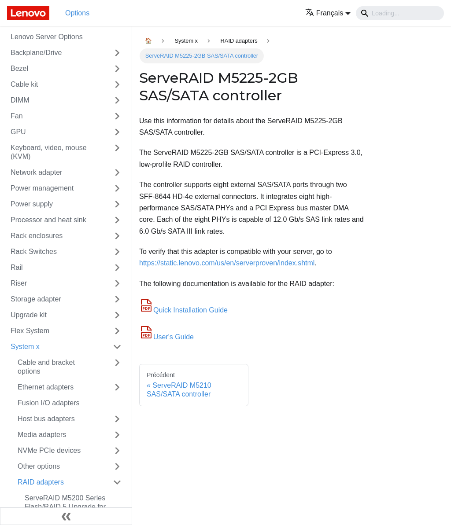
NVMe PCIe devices (49, 450)
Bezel (19, 68)
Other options (39, 466)
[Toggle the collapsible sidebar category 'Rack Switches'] (117, 252)
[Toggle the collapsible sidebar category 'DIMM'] (117, 100)
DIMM (20, 100)
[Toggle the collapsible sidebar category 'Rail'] (117, 268)
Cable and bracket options (46, 367)
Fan (17, 116)
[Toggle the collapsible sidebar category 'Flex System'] (117, 331)
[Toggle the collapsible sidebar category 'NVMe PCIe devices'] (117, 451)
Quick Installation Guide (183, 310)
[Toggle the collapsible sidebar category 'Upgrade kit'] (117, 315)
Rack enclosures (37, 235)
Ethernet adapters (46, 387)
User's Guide (166, 337)
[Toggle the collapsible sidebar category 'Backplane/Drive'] (117, 53)
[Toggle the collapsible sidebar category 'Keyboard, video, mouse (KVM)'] (117, 152)
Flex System (30, 330)
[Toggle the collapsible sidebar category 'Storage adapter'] (117, 299)
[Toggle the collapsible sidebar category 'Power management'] (117, 188)
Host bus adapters (46, 418)
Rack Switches (34, 251)
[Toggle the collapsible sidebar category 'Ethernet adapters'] (117, 387)
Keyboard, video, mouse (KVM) (49, 152)
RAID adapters (41, 482)
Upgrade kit (29, 315)
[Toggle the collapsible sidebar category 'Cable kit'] (117, 84)
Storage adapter (36, 299)
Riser (19, 283)
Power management (42, 188)
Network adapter (36, 172)
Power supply (32, 204)
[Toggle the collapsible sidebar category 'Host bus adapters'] (117, 419)
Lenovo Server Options (47, 36)
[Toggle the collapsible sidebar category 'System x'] (117, 347)
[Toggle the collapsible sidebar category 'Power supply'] (117, 204)
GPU (18, 132)
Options (77, 13)
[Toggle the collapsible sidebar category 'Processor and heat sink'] (117, 220)
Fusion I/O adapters (49, 403)
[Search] (400, 13)
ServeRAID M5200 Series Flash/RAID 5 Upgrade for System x (65, 506)
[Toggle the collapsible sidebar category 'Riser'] (117, 283)
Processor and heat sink (48, 220)
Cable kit (24, 84)
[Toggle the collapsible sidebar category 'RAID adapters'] (117, 482)
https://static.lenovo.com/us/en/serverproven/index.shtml (226, 263)
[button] (328, 13)
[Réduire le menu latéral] (66, 516)
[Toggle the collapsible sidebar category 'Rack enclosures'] (117, 236)
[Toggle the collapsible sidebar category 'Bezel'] (117, 69)
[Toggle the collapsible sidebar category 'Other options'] (117, 466)
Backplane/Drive (36, 52)
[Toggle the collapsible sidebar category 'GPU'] (117, 132)
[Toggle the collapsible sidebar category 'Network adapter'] (117, 172)
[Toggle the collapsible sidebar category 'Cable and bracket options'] (117, 367)
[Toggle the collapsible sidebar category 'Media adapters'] (117, 435)
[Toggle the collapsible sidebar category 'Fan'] (117, 116)
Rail (17, 267)
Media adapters (42, 434)
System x (25, 346)
